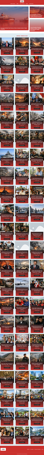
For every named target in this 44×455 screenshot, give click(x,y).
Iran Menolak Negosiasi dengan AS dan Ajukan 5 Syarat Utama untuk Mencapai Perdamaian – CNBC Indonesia (37, 160)
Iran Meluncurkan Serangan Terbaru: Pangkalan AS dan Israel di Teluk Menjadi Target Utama (37, 253)
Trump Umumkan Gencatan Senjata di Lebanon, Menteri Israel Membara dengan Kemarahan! (35, 29)
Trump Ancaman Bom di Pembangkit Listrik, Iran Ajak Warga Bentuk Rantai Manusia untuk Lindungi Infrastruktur (7, 104)
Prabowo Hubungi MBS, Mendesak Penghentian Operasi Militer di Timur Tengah (22, 253)
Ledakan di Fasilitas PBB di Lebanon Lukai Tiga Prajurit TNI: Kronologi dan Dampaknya (7, 123)
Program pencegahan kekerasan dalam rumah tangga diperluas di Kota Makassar (7, 401)
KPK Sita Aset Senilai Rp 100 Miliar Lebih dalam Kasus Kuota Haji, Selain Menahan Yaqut (7, 253)
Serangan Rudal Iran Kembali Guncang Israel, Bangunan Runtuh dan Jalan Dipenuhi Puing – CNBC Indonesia (7, 178)
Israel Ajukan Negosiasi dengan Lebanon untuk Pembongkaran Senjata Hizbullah (7, 86)
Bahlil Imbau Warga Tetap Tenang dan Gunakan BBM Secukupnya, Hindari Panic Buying (22, 160)
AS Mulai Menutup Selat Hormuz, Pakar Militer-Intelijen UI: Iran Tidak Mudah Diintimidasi (22, 49)
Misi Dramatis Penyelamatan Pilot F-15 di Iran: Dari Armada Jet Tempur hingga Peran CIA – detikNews (22, 104)
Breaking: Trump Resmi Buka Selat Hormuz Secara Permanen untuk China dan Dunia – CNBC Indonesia (7, 49)
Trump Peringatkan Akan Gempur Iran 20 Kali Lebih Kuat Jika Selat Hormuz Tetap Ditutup (7, 271)
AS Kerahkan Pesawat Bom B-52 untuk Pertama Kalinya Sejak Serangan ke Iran (22, 290)
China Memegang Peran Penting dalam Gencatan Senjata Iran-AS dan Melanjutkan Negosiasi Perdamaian (37, 67)
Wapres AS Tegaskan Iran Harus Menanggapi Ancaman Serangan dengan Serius (22, 327)
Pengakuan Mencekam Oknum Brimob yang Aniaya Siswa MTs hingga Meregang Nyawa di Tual (37, 327)
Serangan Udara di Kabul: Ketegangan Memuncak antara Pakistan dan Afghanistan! (7, 327)
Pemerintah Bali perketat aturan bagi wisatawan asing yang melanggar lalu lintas (22, 438)
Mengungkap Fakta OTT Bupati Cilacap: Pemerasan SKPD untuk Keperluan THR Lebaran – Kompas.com (22, 234)
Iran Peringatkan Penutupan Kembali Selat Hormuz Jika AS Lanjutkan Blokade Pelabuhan (36, 15)
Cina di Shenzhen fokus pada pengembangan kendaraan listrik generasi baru (37, 438)
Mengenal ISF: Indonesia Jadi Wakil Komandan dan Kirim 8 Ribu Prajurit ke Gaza (22, 364)
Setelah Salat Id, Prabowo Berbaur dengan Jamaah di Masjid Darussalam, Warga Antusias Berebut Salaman (22, 197)
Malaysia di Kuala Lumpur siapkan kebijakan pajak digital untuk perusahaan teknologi (7, 419)
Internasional (31, 3)
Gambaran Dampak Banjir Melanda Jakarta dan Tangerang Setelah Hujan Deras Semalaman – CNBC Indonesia (22, 271)
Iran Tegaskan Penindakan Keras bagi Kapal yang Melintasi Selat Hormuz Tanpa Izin (7, 160)
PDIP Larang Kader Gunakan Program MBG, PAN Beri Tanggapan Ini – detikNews (22, 308)
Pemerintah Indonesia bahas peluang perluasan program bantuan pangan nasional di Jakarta (22, 401)
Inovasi (27, 3)
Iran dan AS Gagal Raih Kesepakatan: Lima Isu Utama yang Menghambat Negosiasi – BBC (21, 67)
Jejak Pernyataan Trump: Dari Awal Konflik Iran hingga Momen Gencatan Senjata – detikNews (37, 86)
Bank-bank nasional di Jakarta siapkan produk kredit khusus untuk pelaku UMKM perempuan (7, 438)
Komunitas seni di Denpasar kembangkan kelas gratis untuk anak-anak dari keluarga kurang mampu (37, 419)
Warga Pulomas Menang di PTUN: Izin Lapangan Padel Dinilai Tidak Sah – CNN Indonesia (7, 345)
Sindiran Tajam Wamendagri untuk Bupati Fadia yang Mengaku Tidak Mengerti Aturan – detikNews (37, 271)
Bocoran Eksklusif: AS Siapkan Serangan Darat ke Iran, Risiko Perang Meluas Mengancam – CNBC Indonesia (37, 141)
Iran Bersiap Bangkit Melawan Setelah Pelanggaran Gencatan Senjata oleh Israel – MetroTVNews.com (22, 86)
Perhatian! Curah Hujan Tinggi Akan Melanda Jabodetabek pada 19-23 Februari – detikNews (37, 364)
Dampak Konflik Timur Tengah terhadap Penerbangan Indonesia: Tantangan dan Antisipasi (7, 308)
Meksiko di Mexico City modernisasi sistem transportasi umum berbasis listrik (37, 382)
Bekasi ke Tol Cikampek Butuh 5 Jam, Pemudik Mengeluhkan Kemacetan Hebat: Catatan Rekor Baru (22, 215)
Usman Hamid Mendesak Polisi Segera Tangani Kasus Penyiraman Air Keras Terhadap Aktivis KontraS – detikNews (7, 215)
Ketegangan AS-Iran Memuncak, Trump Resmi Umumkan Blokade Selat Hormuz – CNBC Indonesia (7, 67)
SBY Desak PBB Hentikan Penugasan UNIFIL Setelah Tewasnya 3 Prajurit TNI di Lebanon (37, 104)
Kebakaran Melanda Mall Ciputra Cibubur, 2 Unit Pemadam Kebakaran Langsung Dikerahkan (22, 382)
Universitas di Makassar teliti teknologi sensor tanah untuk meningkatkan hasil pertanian (22, 419)
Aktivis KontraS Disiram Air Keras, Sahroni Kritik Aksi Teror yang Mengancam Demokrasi (37, 234)
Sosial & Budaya (22, 3)
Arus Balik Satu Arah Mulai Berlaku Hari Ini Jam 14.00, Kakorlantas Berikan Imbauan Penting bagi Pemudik (22, 178)
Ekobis (17, 3)
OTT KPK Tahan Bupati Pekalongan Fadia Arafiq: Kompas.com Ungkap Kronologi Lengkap (37, 290)
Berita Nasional (13, 3)
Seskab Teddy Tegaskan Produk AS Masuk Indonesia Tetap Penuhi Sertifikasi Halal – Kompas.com (22, 345)
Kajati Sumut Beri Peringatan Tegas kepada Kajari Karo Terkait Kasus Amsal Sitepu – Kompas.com (22, 123)
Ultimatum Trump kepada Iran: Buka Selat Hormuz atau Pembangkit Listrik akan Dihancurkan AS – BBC (7, 197)
